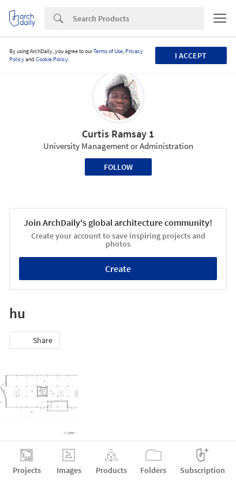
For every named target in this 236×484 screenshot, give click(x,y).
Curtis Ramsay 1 (118, 133)
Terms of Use (108, 51)
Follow (118, 167)
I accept (191, 55)
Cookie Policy (52, 59)
